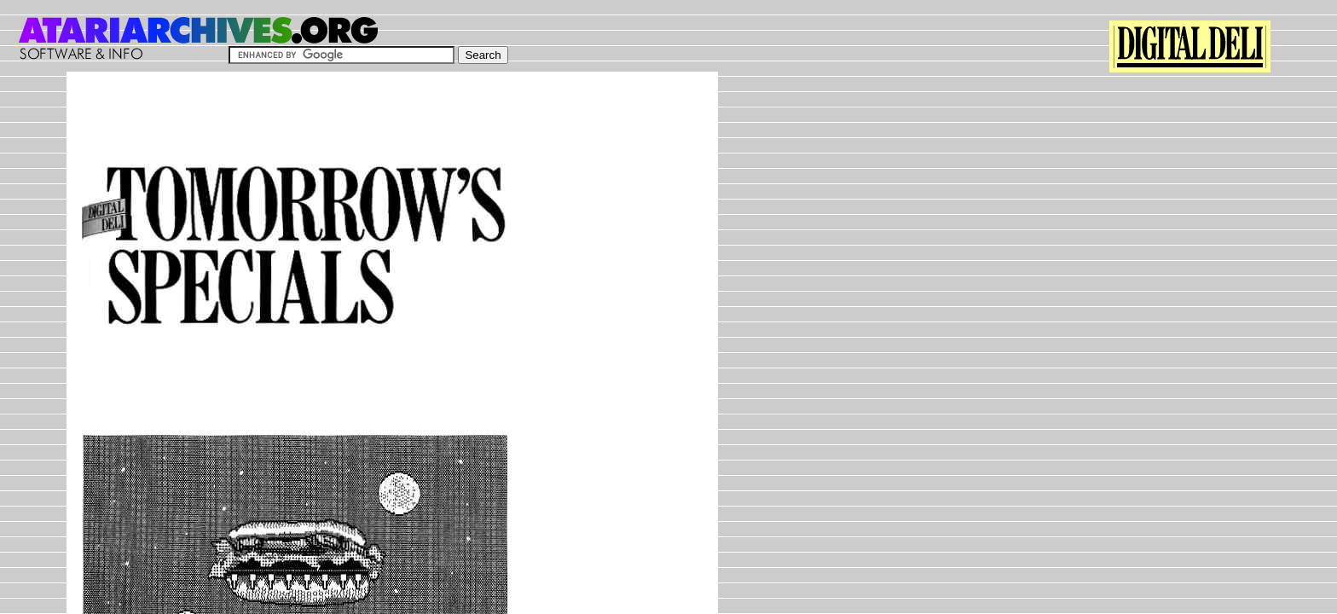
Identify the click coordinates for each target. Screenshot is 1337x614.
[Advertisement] (392, 125)
